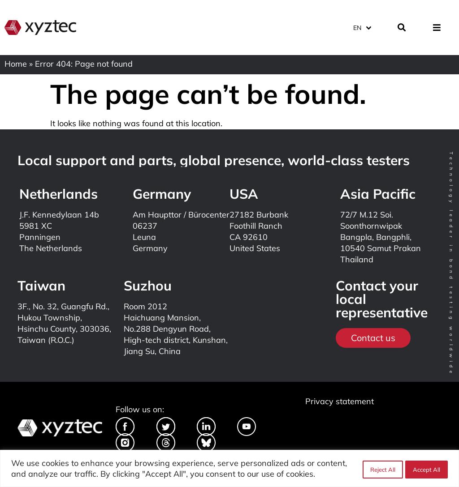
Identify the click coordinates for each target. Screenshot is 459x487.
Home (15, 64)
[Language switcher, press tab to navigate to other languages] (362, 26)
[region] (229, 468)
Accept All (426, 468)
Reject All (381, 468)
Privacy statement (339, 401)
